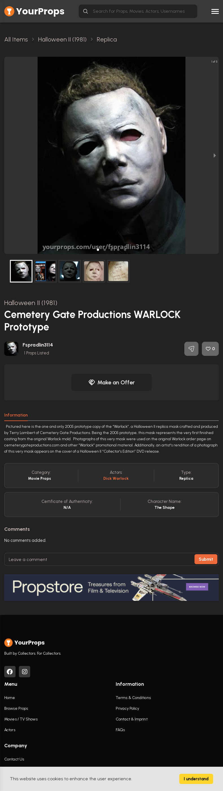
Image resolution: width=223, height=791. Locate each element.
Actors (9, 730)
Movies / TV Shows (21, 719)
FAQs (120, 730)
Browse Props (16, 708)
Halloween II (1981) (30, 303)
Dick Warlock (116, 478)
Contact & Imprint (132, 719)
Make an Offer (111, 382)
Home (9, 697)
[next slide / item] (215, 155)
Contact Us (14, 759)
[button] (98, 250)
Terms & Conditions (133, 697)
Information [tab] (16, 415)
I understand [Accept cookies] (196, 778)
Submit (206, 559)
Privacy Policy (127, 708)
